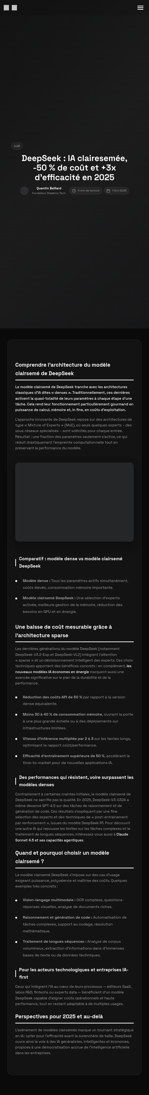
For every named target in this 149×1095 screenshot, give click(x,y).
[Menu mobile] (140, 8)
